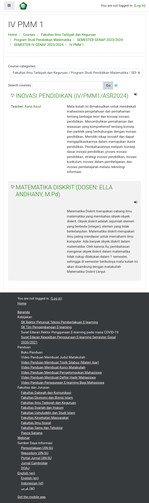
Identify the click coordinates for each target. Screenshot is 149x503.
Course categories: (22, 66)
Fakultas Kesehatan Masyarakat (44, 418)
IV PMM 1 (76, 45)
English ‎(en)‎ (26, 473)
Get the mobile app (31, 497)
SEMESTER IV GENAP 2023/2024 (39, 45)
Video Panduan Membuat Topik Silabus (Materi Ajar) (60, 362)
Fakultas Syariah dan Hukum (42, 408)
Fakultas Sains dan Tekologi (42, 428)
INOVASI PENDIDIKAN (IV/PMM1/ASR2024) (72, 95)
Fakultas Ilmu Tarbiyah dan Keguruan (68, 35)
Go (108, 85)
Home (12, 35)
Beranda (23, 312)
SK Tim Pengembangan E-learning (46, 327)
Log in (139, 6)
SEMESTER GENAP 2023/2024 (100, 40)
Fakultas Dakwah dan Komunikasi (46, 393)
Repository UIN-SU (34, 453)
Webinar (23, 438)
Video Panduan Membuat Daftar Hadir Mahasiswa (58, 377)
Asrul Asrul (33, 106)
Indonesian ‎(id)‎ (32, 483)
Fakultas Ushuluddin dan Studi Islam (48, 413)
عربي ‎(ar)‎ (28, 488)
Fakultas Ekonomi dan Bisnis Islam (47, 398)
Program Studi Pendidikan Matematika (42, 40)
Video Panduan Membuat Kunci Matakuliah (53, 367)
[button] (117, 85)
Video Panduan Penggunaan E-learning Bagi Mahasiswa (62, 383)
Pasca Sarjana (31, 433)
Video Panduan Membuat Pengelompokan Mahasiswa (61, 373)
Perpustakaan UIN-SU (37, 448)
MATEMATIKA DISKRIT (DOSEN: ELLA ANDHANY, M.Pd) (64, 191)
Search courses (19, 85)
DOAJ (25, 468)
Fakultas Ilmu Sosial (36, 423)
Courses (29, 35)
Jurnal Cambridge (34, 463)
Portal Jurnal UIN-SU (36, 458)
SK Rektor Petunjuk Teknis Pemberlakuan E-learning (59, 322)
